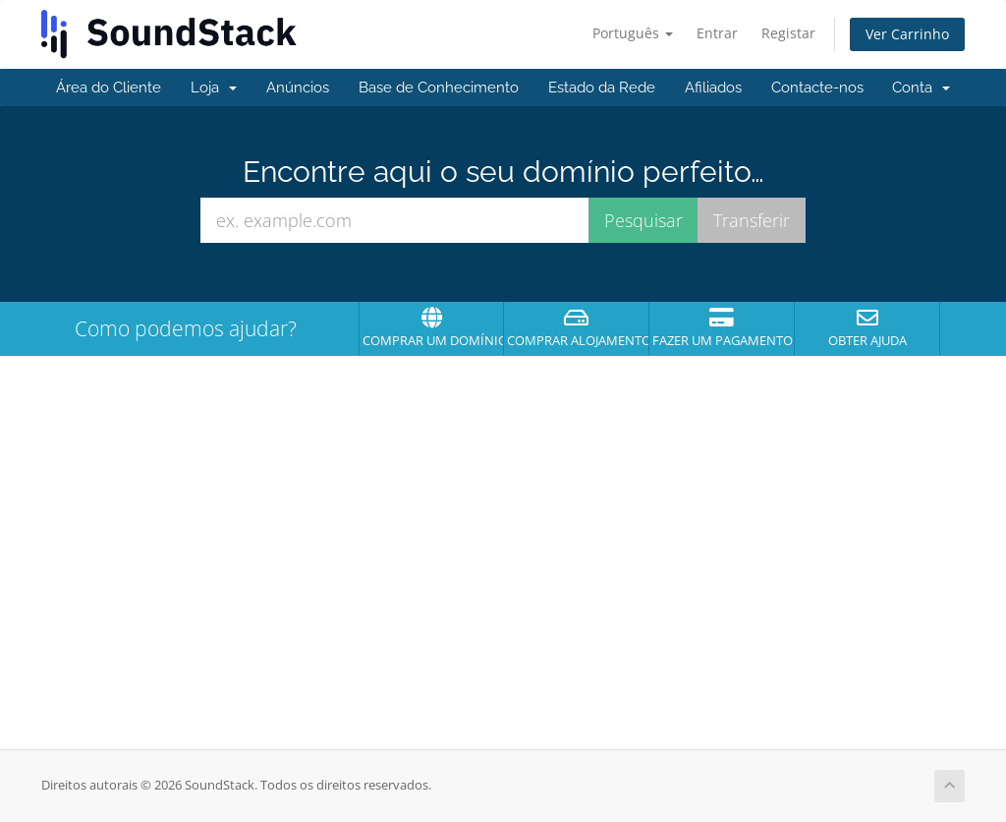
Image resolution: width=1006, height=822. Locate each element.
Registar (788, 33)
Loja (214, 87)
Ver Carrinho (907, 34)
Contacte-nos (817, 87)
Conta (921, 87)
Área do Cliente (108, 87)
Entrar (717, 33)
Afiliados (713, 87)
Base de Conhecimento (439, 87)
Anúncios (297, 87)
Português (632, 33)
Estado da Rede (601, 87)
